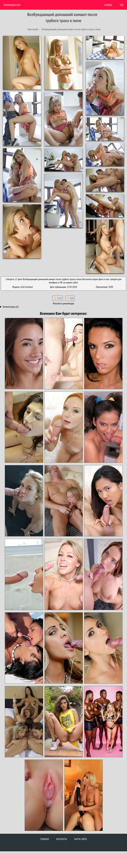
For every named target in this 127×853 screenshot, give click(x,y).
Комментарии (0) (11, 306)
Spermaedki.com (11, 5)
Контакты (61, 839)
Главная (44, 839)
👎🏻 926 (70, 298)
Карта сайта (80, 839)
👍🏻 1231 (57, 298)
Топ (122, 5)
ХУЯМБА (108, 5)
